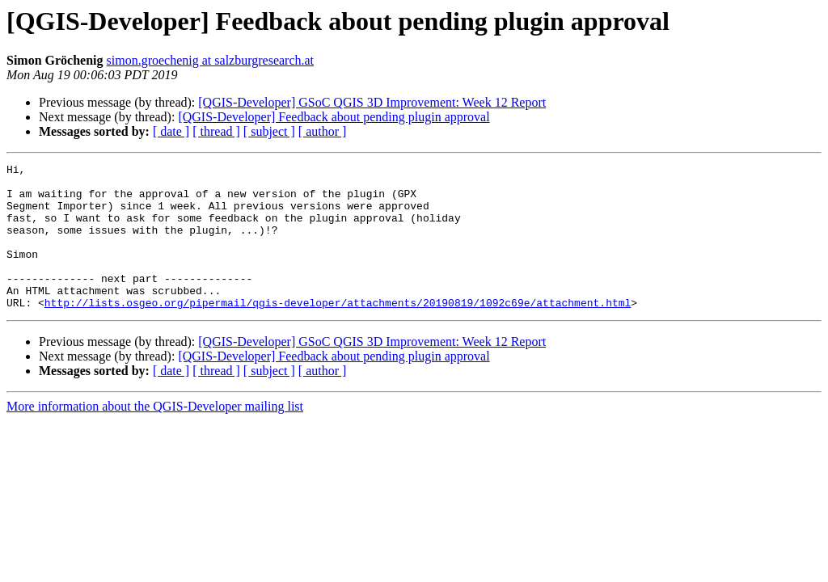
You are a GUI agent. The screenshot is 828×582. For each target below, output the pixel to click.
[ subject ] (269, 131)
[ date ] (171, 131)
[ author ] (322, 131)
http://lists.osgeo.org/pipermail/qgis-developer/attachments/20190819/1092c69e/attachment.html (337, 331)
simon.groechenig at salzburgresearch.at (211, 60)
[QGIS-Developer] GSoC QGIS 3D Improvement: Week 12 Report (372, 102)
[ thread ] (216, 131)
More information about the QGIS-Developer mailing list (154, 435)
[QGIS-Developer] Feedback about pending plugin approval (333, 117)
